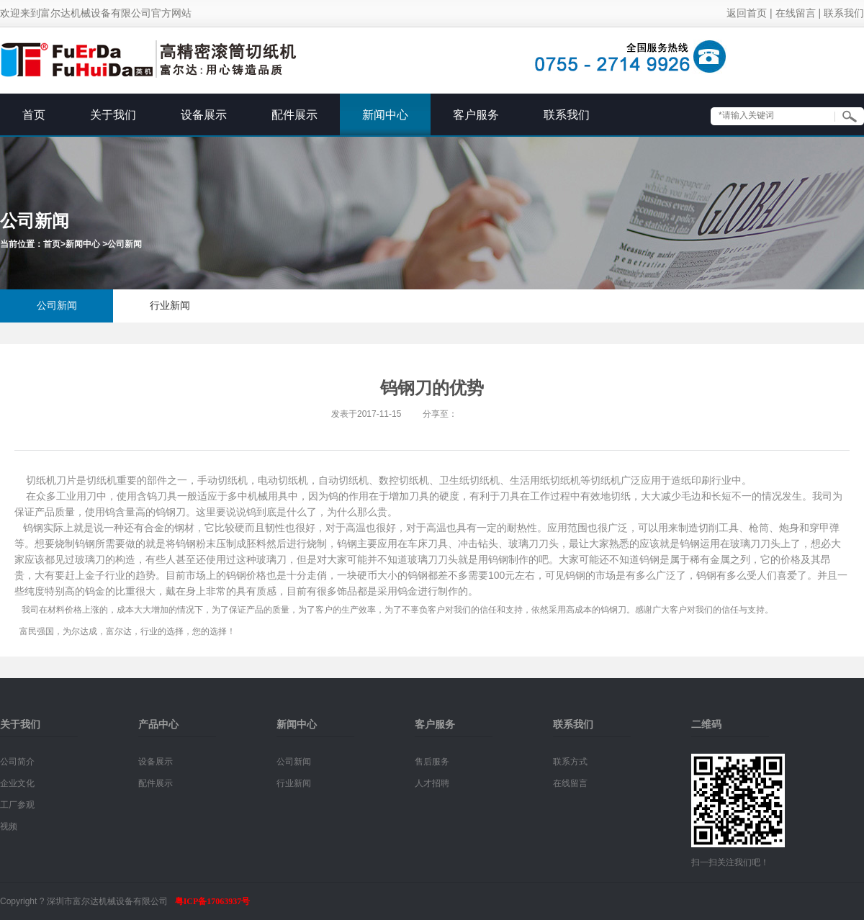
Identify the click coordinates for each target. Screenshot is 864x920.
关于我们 (113, 115)
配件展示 (294, 115)
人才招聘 (432, 783)
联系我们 (844, 13)
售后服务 (432, 762)
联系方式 (570, 762)
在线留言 (795, 13)
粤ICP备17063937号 (213, 901)
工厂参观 (17, 805)
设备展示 (204, 115)
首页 (33, 115)
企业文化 (17, 783)
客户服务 (476, 115)
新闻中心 (385, 115)
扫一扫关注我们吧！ (730, 862)
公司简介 (17, 762)
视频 (8, 826)
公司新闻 (124, 244)
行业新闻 (170, 305)
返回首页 (746, 13)
